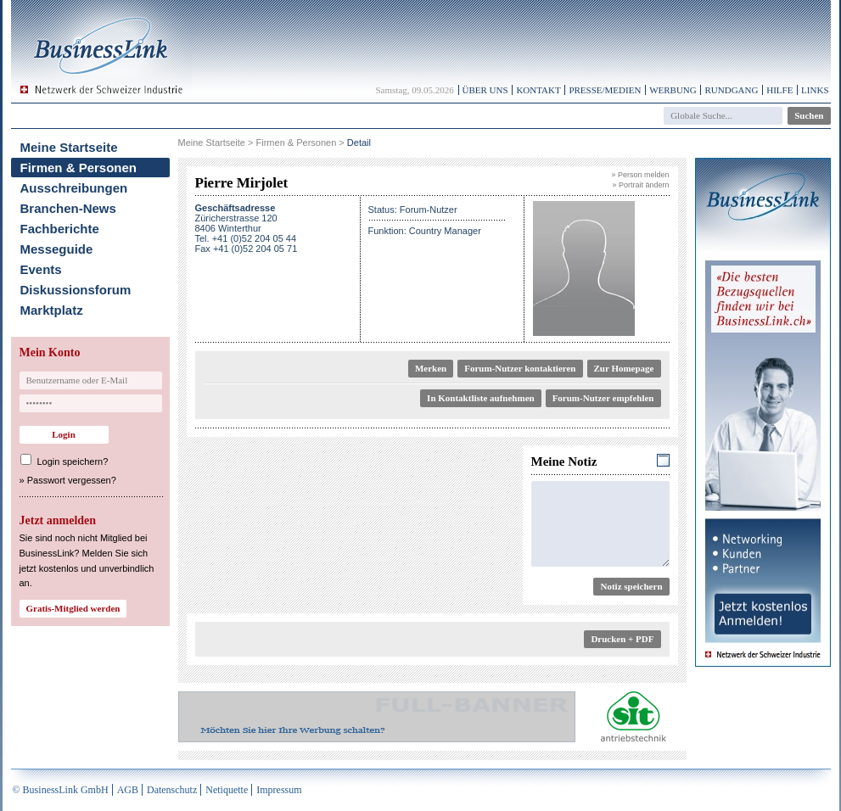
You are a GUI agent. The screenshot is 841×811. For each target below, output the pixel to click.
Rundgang (731, 90)
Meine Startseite (69, 147)
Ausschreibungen (74, 188)
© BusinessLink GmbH (61, 790)
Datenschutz (172, 790)
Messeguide (56, 249)
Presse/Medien (605, 90)
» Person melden (640, 175)
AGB (127, 790)
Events (41, 269)
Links (814, 90)
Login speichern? (73, 461)
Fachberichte (59, 228)
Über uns (485, 90)
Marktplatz (51, 310)
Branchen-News (68, 208)
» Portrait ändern (640, 185)
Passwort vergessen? (71, 480)
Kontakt (538, 90)
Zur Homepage (624, 368)
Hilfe (779, 90)
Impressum (278, 790)
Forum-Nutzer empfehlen (603, 398)
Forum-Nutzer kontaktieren (519, 368)
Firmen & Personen (78, 167)
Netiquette (226, 790)
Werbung (673, 90)
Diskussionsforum (76, 289)
